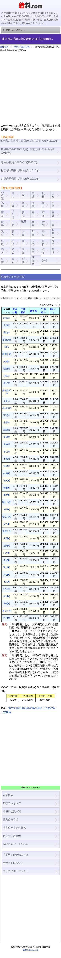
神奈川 (12, 214)
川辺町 (6, 574)
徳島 (53, 243)
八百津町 (6, 589)
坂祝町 (6, 560)
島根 (12, 243)
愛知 (43, 224)
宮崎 (23, 260)
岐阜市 (6, 318)
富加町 (6, 567)
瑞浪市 (6, 368)
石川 (43, 214)
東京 (2, 214)
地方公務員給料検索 (14, 827)
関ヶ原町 (6, 502)
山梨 (2, 224)
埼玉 (43, 204)
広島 (33, 243)
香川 (2, 251)
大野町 (6, 538)
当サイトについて (13, 862)
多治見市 (6, 339)
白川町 (6, 596)
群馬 (33, 204)
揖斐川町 (6, 531)
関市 (7, 347)
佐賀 (43, 251)
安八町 (6, 524)
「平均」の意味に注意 (16, 854)
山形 (53, 195)
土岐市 (6, 401)
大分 (12, 260)
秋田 (43, 195)
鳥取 (2, 243)
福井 (53, 214)
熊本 (2, 260)
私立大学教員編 (12, 835)
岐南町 (6, 473)
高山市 (6, 332)
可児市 (6, 415)
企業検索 (8, 795)
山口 (43, 243)
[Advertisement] (30, 89)
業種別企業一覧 (12, 811)
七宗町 (6, 581)
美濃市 (6, 361)
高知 (23, 251)
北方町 (6, 553)
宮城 (33, 195)
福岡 (33, 251)
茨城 (12, 204)
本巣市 (6, 444)
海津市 (6, 466)
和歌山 (53, 233)
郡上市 (6, 451)
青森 (12, 195)
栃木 (23, 204)
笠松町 (6, 480)
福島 (2, 204)
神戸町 (6, 509)
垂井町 (6, 495)
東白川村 (6, 611)
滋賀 (2, 233)
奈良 (43, 233)
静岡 (33, 224)
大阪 (23, 233)
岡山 (23, 243)
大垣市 (6, 325)
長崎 (53, 251)
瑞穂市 (6, 430)
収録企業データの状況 (16, 844)
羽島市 (6, 376)
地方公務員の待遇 (21, 47)
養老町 (6, 487)
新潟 (23, 214)
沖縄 (44, 260)
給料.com (4, 47)
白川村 (6, 618)
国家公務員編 (10, 819)
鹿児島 (33, 260)
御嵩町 (6, 603)
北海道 (2, 195)
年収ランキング (12, 803)
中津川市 (6, 354)
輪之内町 (6, 516)
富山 (33, 214)
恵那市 (6, 383)
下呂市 (6, 458)
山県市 (6, 422)
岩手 (23, 195)
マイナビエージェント (16, 871)
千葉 (53, 204)
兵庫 (33, 233)
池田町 (6, 545)
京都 (12, 233)
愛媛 (12, 251)
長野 (12, 224)
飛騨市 (6, 437)
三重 (53, 224)
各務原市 (6, 408)
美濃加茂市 (6, 392)
